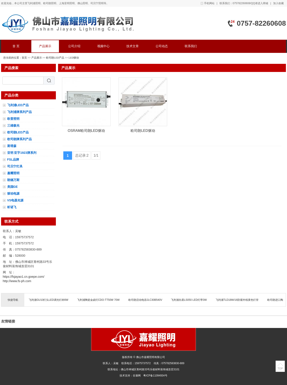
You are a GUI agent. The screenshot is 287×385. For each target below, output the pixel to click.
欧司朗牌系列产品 (19, 139)
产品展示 (45, 46)
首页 (24, 57)
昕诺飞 (11, 207)
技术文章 (132, 46)
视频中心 (103, 46)
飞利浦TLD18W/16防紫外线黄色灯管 (237, 299)
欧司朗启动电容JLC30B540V (145, 299)
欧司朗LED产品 (55, 57)
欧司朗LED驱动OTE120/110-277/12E (143, 131)
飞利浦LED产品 (18, 105)
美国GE (12, 186)
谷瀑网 (137, 375)
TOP (280, 368)
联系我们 (191, 46)
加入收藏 (278, 3)
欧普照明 (13, 118)
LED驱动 (74, 57)
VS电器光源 (15, 200)
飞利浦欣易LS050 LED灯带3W (189, 299)
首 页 (15, 46)
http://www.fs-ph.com (17, 281)
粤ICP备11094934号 (155, 375)
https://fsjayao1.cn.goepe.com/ (23, 276)
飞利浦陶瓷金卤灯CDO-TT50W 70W (98, 299)
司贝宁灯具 (15, 166)
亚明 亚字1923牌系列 (21, 152)
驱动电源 (13, 193)
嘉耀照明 (13, 173)
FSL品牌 (13, 159)
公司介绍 (74, 46)
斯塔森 (11, 146)
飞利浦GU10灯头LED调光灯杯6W (48, 299)
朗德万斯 (13, 180)
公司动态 (162, 46)
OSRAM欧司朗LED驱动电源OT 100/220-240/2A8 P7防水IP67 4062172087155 (86, 131)
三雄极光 (13, 125)
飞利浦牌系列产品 (19, 112)
